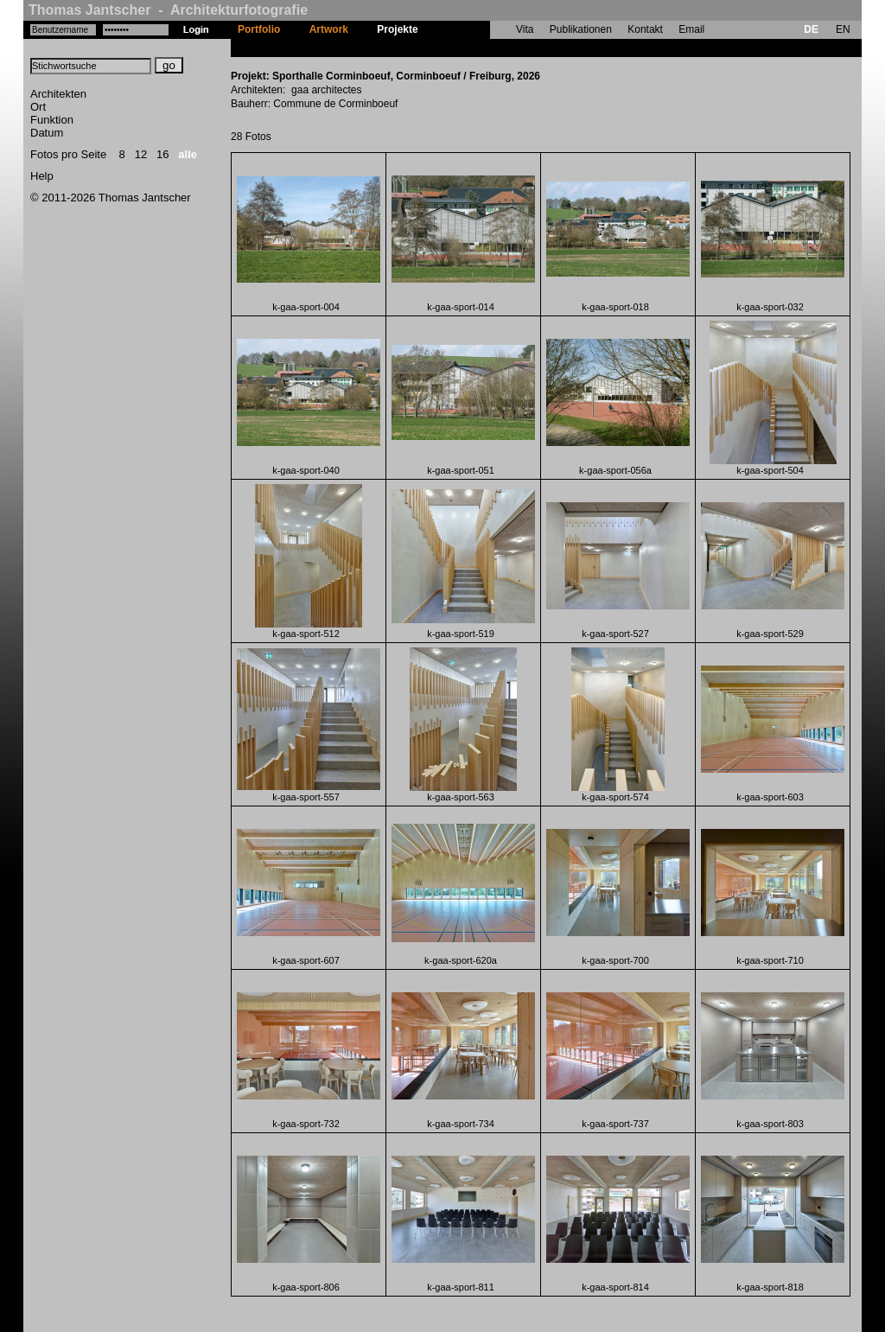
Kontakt (645, 29)
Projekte (397, 29)
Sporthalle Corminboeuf (491, 47)
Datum (46, 132)
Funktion (51, 119)
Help (42, 175)
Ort (38, 106)
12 (141, 154)
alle (187, 154)
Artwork (328, 29)
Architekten (58, 93)
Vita (524, 29)
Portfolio (259, 29)
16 (162, 154)
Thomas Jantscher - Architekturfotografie (168, 10)
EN (843, 29)
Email (691, 29)
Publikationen (581, 29)
